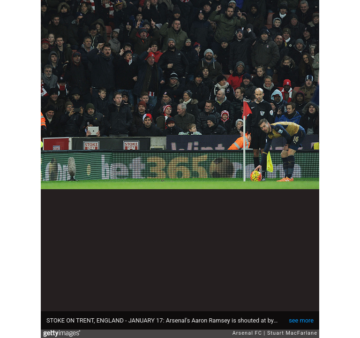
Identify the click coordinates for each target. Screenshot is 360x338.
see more (301, 320)
